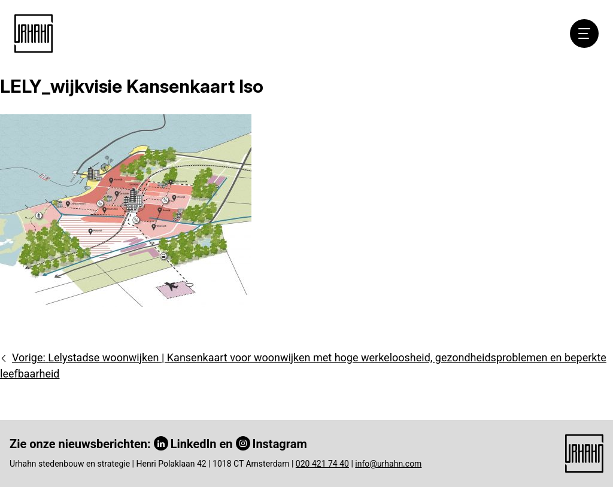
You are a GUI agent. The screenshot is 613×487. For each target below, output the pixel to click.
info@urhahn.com (388, 463)
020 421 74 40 (322, 463)
